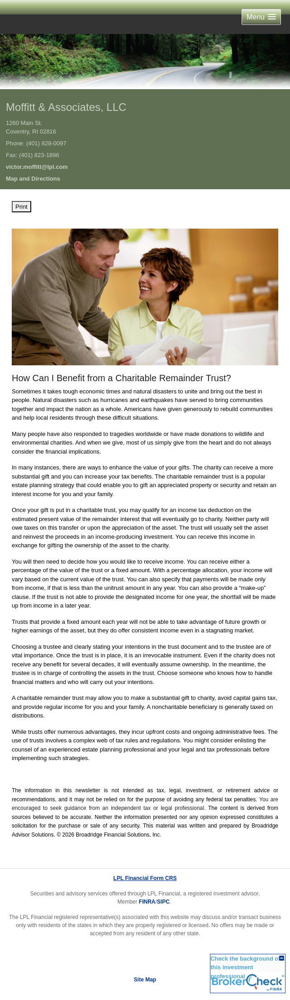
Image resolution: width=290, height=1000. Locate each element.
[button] (261, 17)
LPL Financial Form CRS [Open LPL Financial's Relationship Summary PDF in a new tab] (145, 878)
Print (21, 206)
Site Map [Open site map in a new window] (145, 979)
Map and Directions (33, 178)
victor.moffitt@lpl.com (37, 166)
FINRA (147, 902)
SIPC (163, 902)
